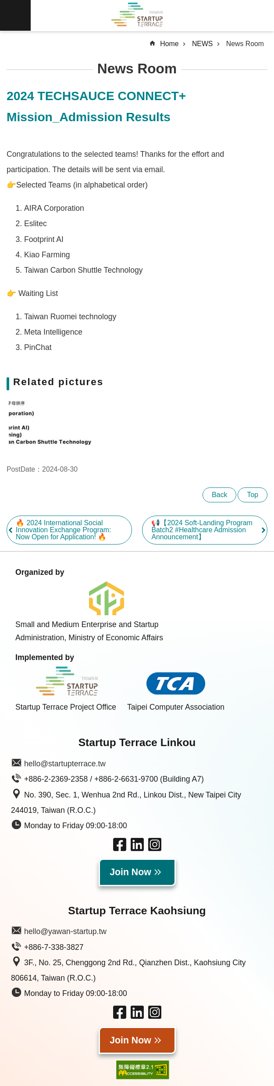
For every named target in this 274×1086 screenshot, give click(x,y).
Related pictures (58, 381)
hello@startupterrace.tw (65, 763)
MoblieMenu (15, 15)
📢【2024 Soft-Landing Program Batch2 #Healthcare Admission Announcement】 (201, 530)
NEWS (202, 43)
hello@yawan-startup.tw (65, 931)
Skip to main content (4, 4)
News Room (245, 43)
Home (169, 43)
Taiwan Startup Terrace (137, 16)
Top (252, 494)
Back (219, 494)
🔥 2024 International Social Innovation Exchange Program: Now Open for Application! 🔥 (63, 530)
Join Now (130, 872)
